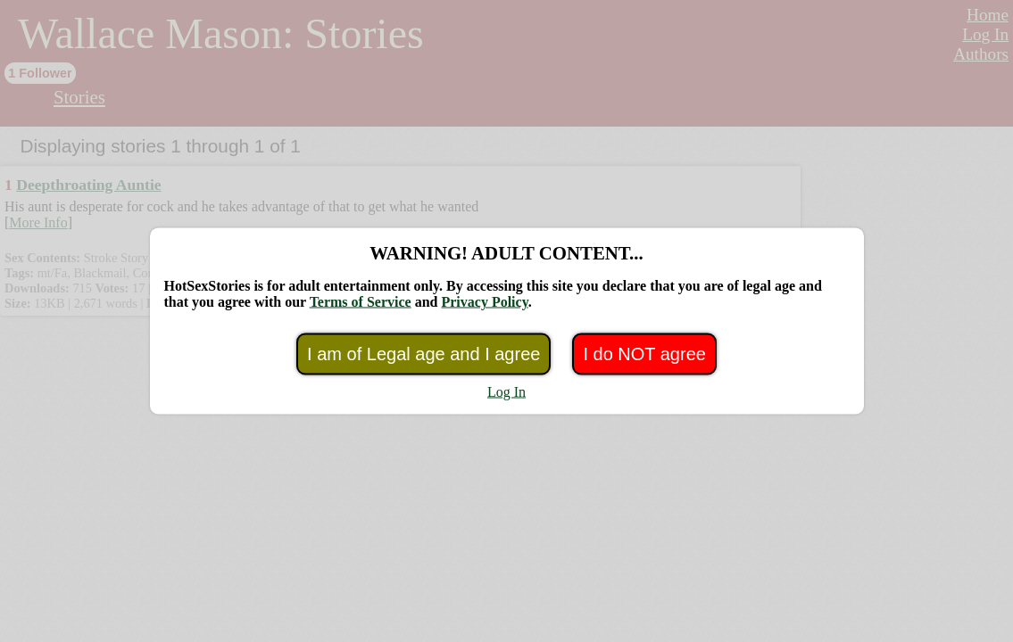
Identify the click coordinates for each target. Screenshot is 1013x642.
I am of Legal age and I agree (423, 354)
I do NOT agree (644, 354)
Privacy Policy (484, 301)
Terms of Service (360, 301)
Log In (506, 391)
